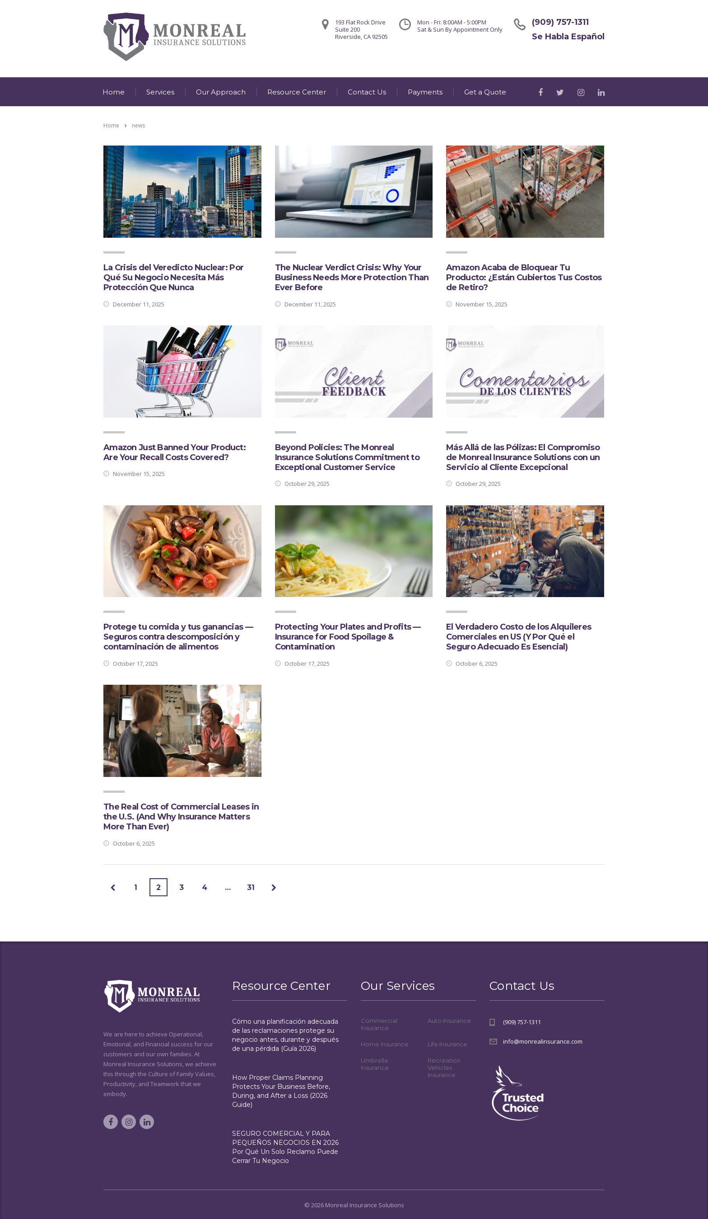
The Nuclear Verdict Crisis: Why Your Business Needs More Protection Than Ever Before (352, 277)
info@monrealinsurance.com (542, 1041)
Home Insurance (385, 1044)
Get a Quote (485, 92)
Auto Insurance (449, 1020)
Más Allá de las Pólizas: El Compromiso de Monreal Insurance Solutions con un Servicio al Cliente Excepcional (523, 457)
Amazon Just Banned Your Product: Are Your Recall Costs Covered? (174, 452)
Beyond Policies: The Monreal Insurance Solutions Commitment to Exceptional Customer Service (347, 457)
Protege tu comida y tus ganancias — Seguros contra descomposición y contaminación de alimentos (178, 637)
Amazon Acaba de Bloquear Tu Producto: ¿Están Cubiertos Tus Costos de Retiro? (523, 277)
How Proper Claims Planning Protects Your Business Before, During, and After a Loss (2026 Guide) (281, 1091)
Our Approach (221, 92)
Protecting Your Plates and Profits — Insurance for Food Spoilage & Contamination (348, 637)
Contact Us (367, 92)
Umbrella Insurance (375, 1064)
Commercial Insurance (379, 1024)
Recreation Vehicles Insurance (444, 1067)
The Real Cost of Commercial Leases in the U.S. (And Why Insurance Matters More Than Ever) (181, 817)
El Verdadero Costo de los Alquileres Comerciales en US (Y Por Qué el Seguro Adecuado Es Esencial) (518, 637)
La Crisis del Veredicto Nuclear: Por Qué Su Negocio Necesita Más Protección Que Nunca (173, 277)
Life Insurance (447, 1044)
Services (160, 92)
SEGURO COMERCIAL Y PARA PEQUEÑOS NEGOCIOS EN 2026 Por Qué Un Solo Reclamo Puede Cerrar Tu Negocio (285, 1147)
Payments (425, 92)
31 (251, 887)
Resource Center (296, 92)
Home (113, 92)
